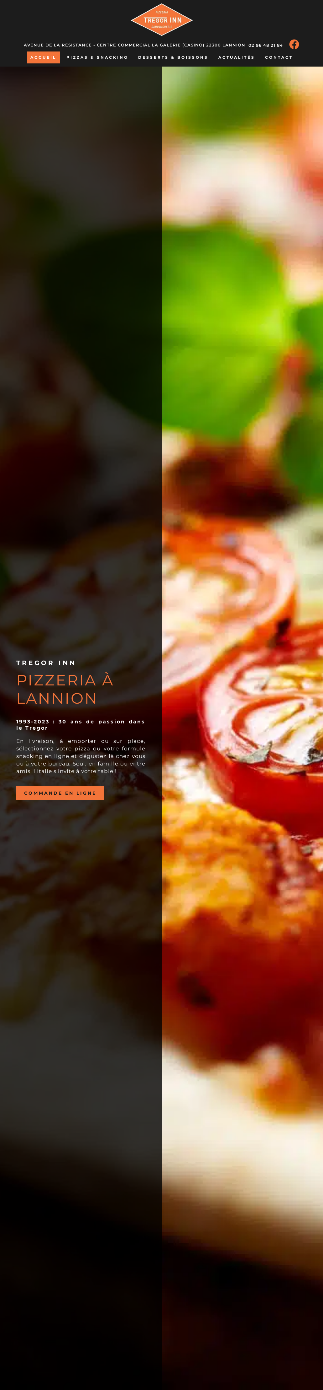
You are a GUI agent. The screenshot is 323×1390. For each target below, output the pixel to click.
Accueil (43, 57)
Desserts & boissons (173, 57)
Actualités (236, 57)
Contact (279, 57)
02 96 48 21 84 (265, 45)
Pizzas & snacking (97, 57)
